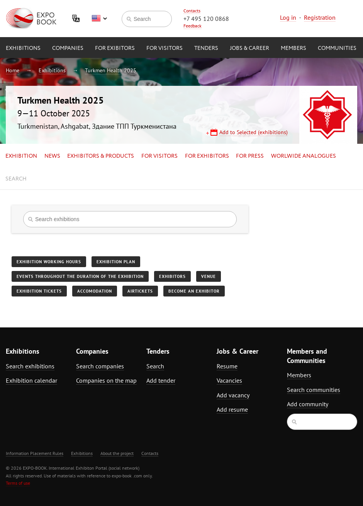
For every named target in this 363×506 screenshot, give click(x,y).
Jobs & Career (249, 48)
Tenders (206, 48)
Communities (337, 48)
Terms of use (18, 483)
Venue (208, 276)
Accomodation (94, 291)
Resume (227, 366)
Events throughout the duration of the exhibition (80, 276)
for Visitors (164, 48)
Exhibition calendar (31, 380)
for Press (250, 156)
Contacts (191, 11)
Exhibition (21, 156)
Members (293, 48)
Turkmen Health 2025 (110, 70)
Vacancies (229, 380)
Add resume (232, 409)
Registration (320, 17)
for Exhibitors (207, 156)
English (99, 18)
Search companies (100, 366)
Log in (288, 17)
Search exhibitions (30, 366)
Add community (307, 404)
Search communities (313, 390)
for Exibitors (115, 48)
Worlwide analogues (303, 156)
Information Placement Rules (34, 453)
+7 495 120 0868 (206, 18)
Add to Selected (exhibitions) (253, 132)
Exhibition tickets (39, 291)
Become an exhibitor (194, 291)
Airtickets (140, 291)
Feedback (192, 26)
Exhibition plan (116, 261)
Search (16, 179)
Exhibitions (23, 48)
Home (12, 70)
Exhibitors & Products (100, 156)
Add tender (160, 380)
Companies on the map (106, 380)
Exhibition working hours (49, 261)
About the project (117, 453)
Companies (67, 48)
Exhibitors (172, 276)
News (52, 156)
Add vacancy (233, 395)
